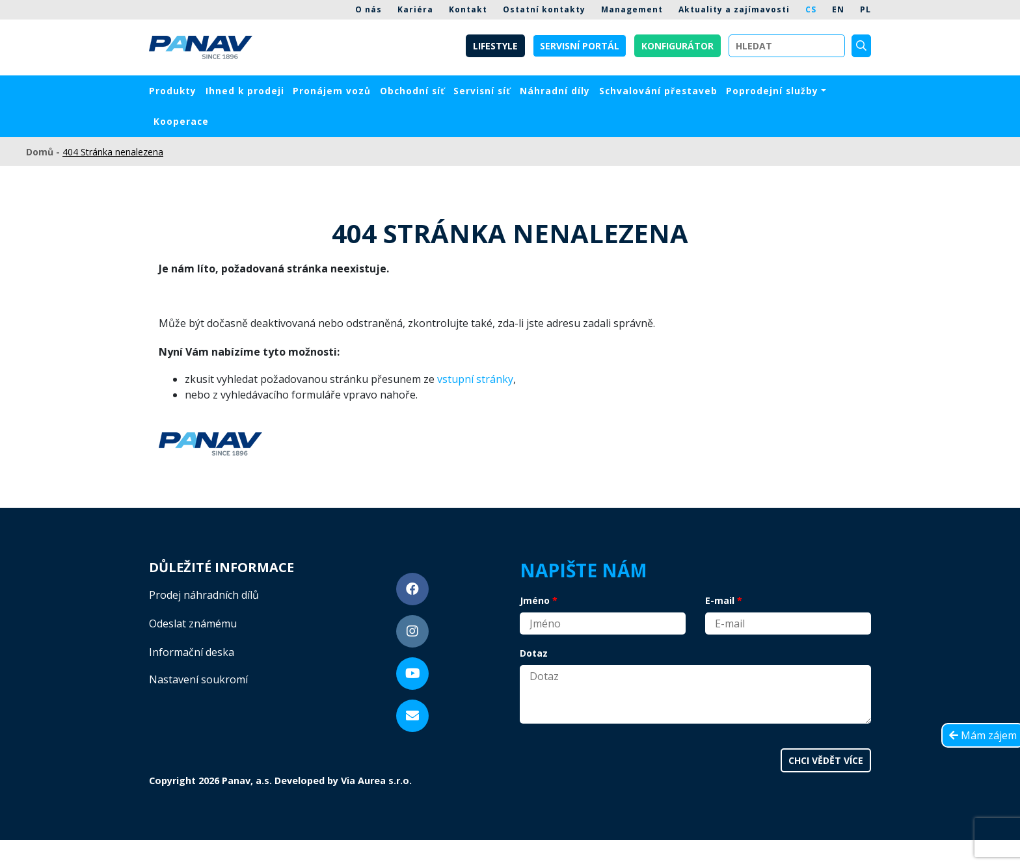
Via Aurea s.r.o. (376, 780)
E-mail (719, 600)
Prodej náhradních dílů (204, 595)
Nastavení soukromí (198, 679)
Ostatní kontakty (544, 9)
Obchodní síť (412, 91)
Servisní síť (482, 91)
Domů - (44, 152)
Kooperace (181, 121)
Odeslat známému (193, 623)
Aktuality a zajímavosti (734, 9)
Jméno (535, 600)
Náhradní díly (555, 91)
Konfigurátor (677, 46)
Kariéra (415, 9)
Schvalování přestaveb (658, 91)
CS (810, 9)
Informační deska (191, 652)
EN (838, 9)
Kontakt (468, 9)
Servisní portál (579, 46)
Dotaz (534, 653)
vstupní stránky (475, 379)
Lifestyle (495, 46)
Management (632, 9)
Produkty (172, 91)
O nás (368, 9)
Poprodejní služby (772, 91)
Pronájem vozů (332, 91)
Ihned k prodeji (245, 91)
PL (865, 9)
